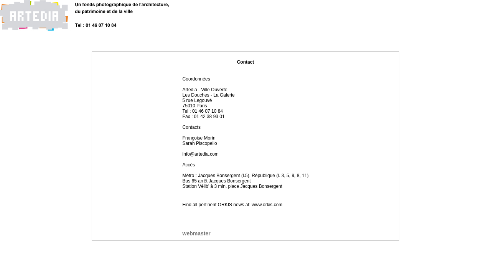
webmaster (197, 233)
